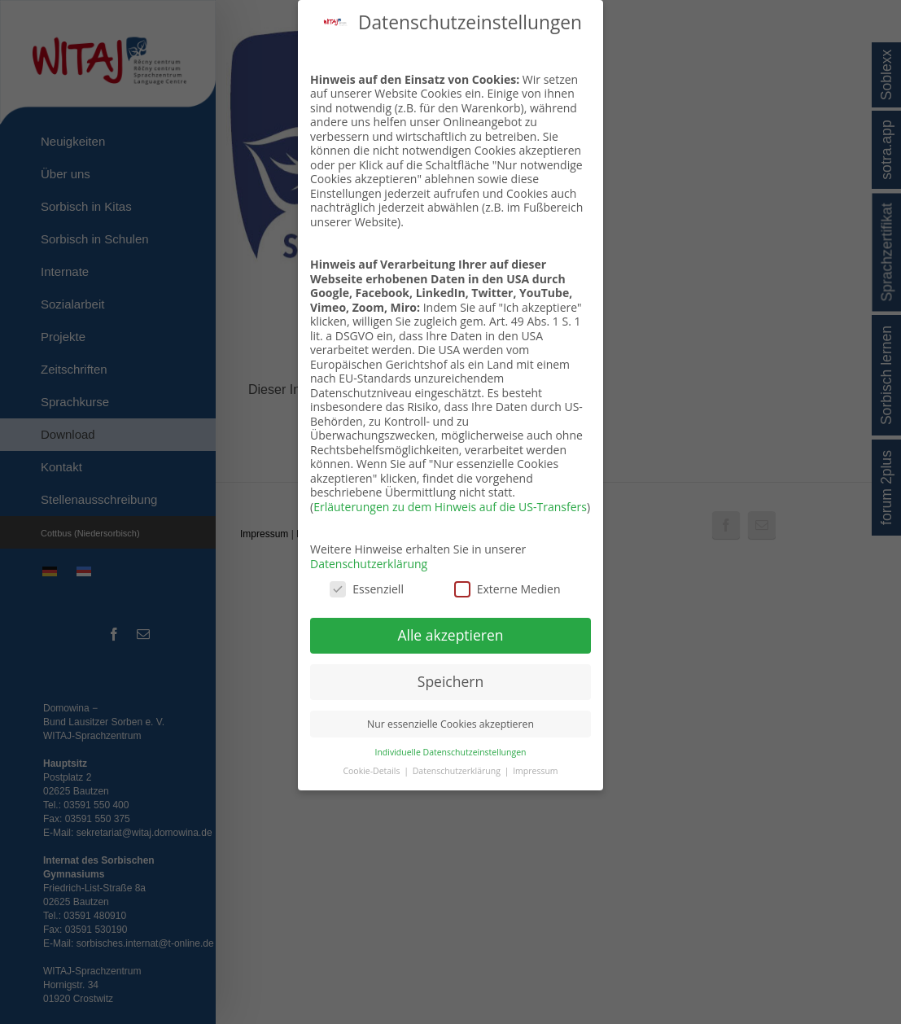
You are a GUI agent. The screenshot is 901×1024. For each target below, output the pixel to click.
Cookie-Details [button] (372, 767)
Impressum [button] (535, 767)
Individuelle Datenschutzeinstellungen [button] (451, 749)
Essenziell (367, 586)
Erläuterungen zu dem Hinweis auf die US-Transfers (450, 503)
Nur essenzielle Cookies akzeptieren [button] (450, 721)
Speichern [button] (450, 678)
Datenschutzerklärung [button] (458, 767)
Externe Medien (507, 586)
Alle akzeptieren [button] (450, 631)
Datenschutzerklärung (368, 560)
